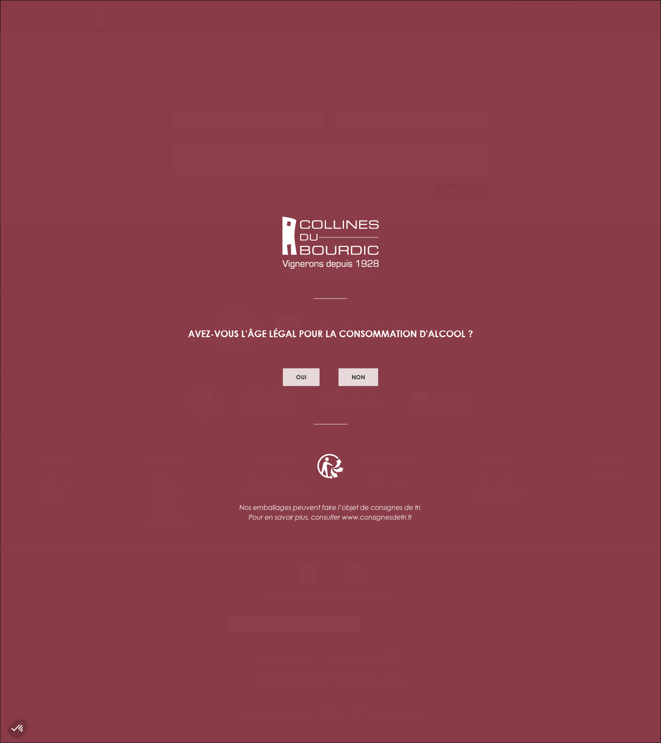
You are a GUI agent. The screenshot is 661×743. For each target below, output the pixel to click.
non (358, 377)
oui (301, 377)
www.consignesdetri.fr (377, 517)
